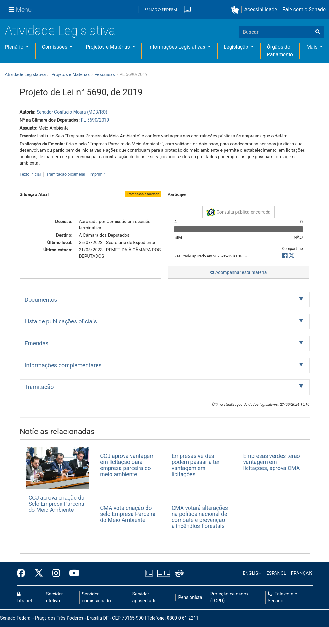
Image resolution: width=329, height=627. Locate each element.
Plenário (15, 47)
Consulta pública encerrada (238, 212)
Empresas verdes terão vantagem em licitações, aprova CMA (271, 462)
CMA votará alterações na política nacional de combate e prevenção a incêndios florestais (200, 517)
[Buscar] (317, 32)
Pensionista (190, 597)
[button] (236, 9)
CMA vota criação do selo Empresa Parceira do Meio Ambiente (127, 514)
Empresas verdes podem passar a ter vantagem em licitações (196, 465)
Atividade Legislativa (60, 30)
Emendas (37, 343)
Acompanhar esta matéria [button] (238, 272)
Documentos (41, 299)
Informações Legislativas (177, 47)
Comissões (55, 47)
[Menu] (20, 9)
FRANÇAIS (302, 573)
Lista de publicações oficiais (61, 321)
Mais (312, 47)
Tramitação (39, 387)
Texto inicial (31, 174)
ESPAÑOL (276, 573)
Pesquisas (104, 74)
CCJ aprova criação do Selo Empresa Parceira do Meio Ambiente (57, 504)
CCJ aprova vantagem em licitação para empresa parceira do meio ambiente (127, 465)
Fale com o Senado (304, 9)
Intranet (24, 598)
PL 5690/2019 (95, 120)
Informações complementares (63, 365)
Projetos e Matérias (108, 47)
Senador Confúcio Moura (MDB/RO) (72, 112)
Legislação (237, 47)
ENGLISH (252, 573)
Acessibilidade (260, 9)
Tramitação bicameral (65, 174)
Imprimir (97, 174)
